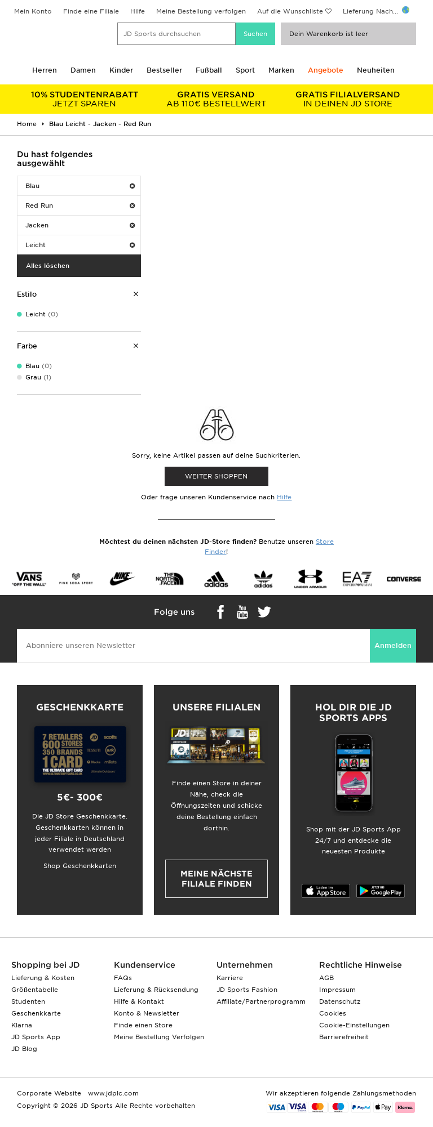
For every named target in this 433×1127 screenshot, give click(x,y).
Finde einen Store (143, 1025)
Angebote (325, 70)
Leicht (80, 245)
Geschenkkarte (36, 1013)
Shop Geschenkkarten (79, 866)
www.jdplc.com (112, 1093)
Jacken (80, 225)
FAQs (123, 978)
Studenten (28, 1001)
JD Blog (24, 1049)
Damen (83, 70)
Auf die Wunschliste (290, 11)
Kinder (121, 70)
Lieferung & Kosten (42, 978)
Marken (281, 70)
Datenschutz (339, 1001)
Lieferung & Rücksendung (156, 990)
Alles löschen (47, 266)
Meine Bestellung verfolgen (201, 11)
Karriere (229, 978)
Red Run (80, 205)
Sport (245, 70)
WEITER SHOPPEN (216, 476)
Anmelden (393, 645)
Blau (80, 186)
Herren (44, 70)
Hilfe (137, 11)
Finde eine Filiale (91, 11)
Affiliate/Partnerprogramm (261, 1001)
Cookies (332, 1013)
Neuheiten (376, 70)
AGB (326, 978)
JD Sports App (35, 1037)
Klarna (21, 1025)
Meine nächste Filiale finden (216, 878)
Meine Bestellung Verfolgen (159, 1037)
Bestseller (164, 70)
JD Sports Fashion (246, 990)
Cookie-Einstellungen (354, 1025)
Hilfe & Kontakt (139, 1001)
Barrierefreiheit (344, 1037)
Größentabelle (34, 990)
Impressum (337, 990)
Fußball (209, 70)
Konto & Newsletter (146, 1013)
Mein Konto (33, 11)
